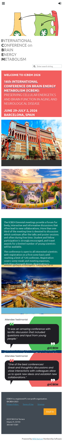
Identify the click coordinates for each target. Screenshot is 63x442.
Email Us (50, 411)
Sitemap (40, 404)
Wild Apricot (37, 438)
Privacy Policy (13, 404)
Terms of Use (28, 404)
